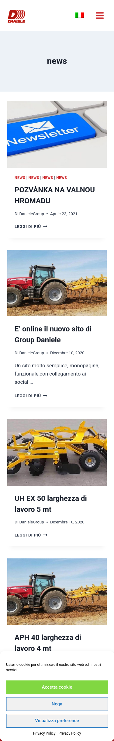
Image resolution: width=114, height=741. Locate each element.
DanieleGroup (31, 213)
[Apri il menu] (99, 15)
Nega (57, 704)
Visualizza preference (57, 720)
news (20, 178)
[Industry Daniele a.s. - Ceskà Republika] (16, 16)
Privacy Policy (44, 733)
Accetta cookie (57, 687)
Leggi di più (31, 226)
